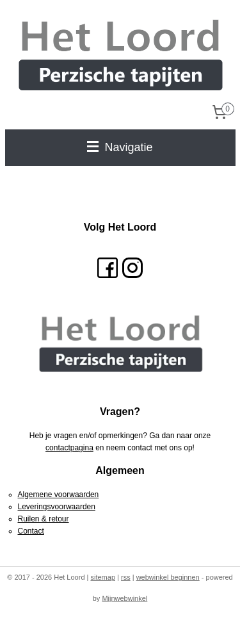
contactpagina (69, 447)
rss (126, 577)
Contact (31, 531)
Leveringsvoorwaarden (56, 506)
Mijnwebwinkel (124, 598)
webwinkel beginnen (168, 577)
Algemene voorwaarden (58, 494)
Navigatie (119, 147)
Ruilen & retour (43, 518)
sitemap (102, 577)
